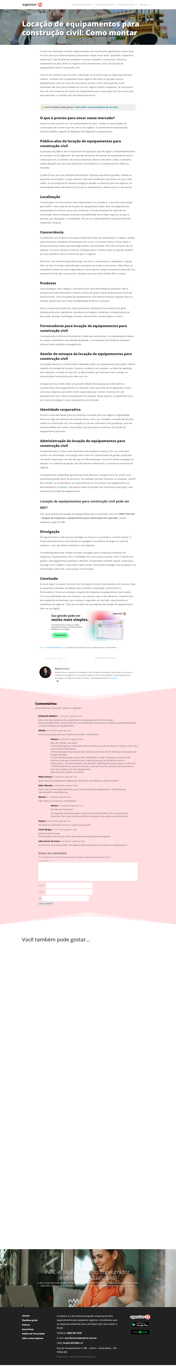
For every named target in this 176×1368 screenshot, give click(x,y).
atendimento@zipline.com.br (81, 1337)
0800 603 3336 (74, 1332)
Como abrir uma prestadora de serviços (96, 107)
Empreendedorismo (105, 658)
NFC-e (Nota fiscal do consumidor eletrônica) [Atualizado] (88, 1274)
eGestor (143, 4)
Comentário (44, 860)
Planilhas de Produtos (81, 4)
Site (40, 898)
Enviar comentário (46, 903)
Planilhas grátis (30, 1320)
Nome (41, 885)
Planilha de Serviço (126, 4)
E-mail (41, 892)
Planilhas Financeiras (104, 4)
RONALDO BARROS (47, 716)
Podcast (26, 1324)
